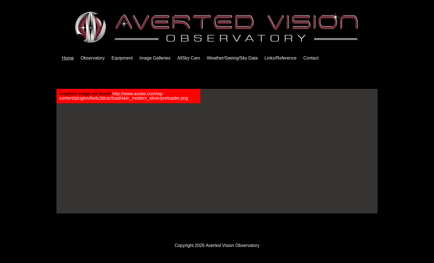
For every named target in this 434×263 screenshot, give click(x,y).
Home (68, 58)
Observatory (93, 58)
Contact (311, 58)
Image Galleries (155, 58)
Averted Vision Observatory (232, 245)
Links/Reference (281, 58)
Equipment (122, 58)
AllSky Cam (188, 58)
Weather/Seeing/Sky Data (232, 58)
